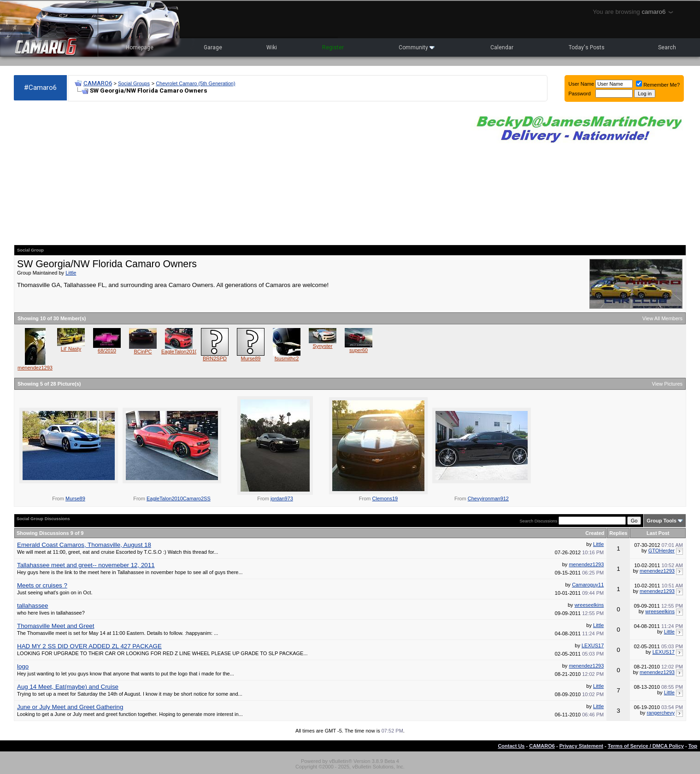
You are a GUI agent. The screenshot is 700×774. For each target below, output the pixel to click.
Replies (618, 533)
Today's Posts (587, 47)
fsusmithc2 (287, 358)
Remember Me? (658, 85)
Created (594, 533)
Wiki (271, 47)
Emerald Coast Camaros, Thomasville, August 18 (84, 544)
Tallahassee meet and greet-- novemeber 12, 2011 (86, 565)
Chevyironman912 (488, 498)
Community (417, 47)
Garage (213, 47)
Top (692, 746)
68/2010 (107, 350)
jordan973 (282, 498)
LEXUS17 (593, 645)
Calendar (501, 47)
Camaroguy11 (588, 584)
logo (23, 666)
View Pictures (667, 384)
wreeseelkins (589, 605)
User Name (581, 84)
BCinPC (143, 351)
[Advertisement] (237, 173)
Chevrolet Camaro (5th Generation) (195, 83)
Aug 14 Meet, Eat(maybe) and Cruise (67, 686)
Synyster (323, 346)
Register (333, 47)
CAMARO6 (97, 83)
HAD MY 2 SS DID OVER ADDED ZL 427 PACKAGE (89, 646)
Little (70, 273)
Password (580, 93)
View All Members (662, 318)
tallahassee (32, 605)
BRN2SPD (215, 358)
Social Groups (134, 83)
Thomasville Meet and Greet (55, 625)
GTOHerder (661, 550)
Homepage (139, 47)
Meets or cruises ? (42, 585)
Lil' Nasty (71, 349)
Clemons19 (385, 498)
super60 (358, 350)
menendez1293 (35, 367)
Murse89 (251, 358)
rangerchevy (661, 712)
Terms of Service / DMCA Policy (646, 746)
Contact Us (511, 746)
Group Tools (661, 520)
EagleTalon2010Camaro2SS (193, 351)
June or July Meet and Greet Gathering (70, 707)
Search (667, 47)
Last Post (658, 533)
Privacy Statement (581, 746)
